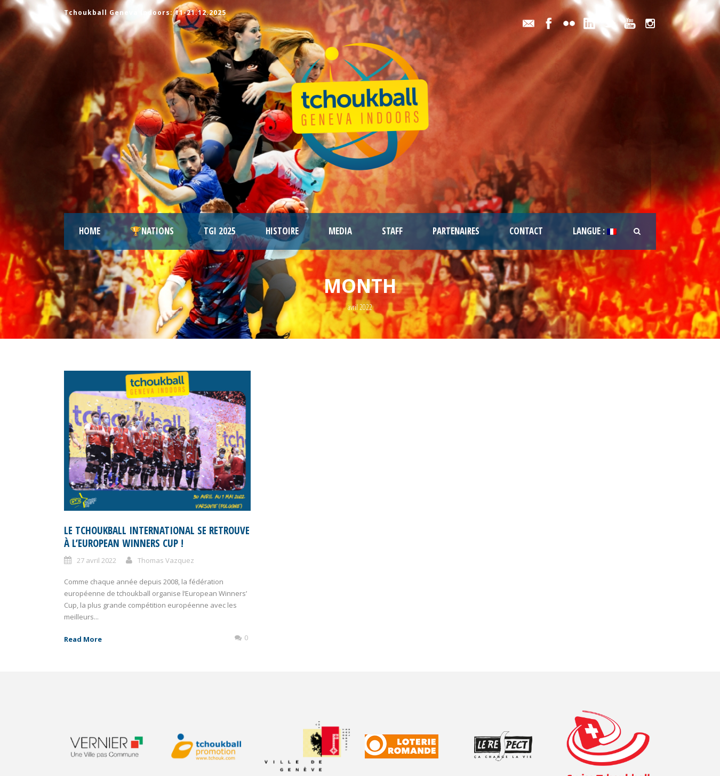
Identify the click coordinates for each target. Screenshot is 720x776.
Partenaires (456, 231)
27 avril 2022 (96, 560)
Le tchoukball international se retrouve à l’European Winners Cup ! (157, 537)
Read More (83, 639)
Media (340, 231)
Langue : (595, 231)
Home (89, 231)
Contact (526, 231)
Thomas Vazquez (166, 560)
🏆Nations (152, 231)
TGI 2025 (220, 231)
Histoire (282, 231)
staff (392, 231)
